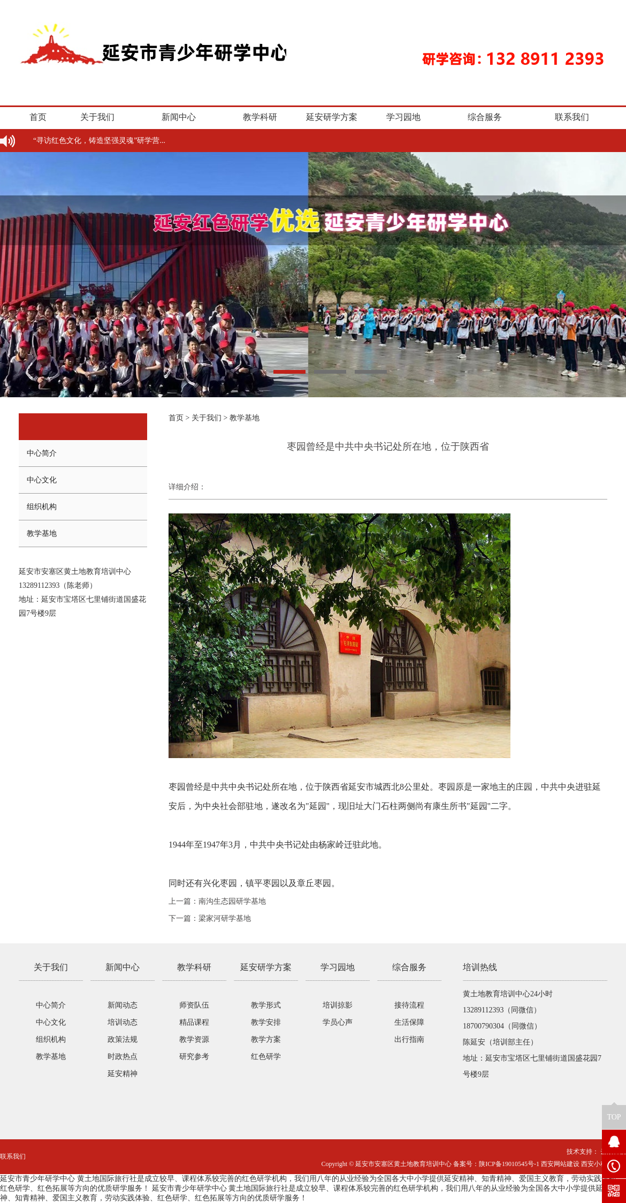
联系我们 (572, 117)
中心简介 (42, 453)
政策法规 (123, 1039)
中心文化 (42, 480)
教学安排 (266, 1022)
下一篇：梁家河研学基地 (210, 918)
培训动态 (123, 1022)
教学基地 (42, 533)
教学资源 (194, 1039)
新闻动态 (123, 1005)
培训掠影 (338, 1005)
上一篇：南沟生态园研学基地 (217, 901)
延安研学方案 (331, 117)
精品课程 (194, 1022)
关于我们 (97, 117)
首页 (38, 117)
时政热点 (123, 1057)
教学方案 (266, 1039)
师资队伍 (194, 1005)
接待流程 (409, 1005)
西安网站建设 (560, 1164)
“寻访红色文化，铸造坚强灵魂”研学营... (99, 141)
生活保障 (409, 1022)
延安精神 (123, 1074)
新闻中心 (179, 117)
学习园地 (403, 117)
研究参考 (194, 1057)
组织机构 (42, 507)
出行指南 (409, 1039)
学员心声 (338, 1022)
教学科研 (260, 117)
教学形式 (266, 1005)
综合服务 (485, 117)
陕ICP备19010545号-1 (509, 1164)
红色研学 (266, 1057)
